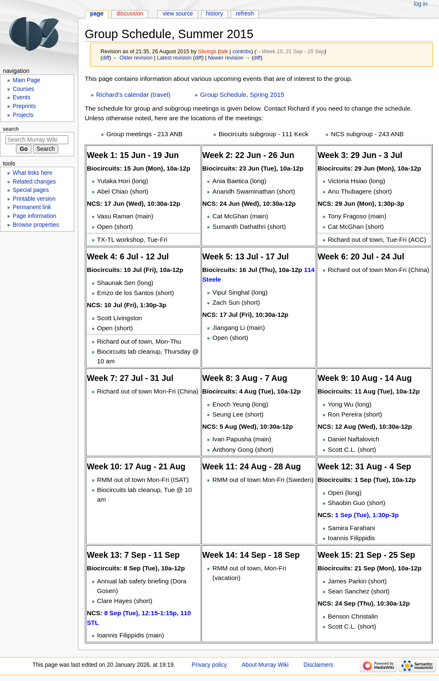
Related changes (34, 182)
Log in (421, 4)
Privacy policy (209, 665)
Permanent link (32, 207)
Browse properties (36, 225)
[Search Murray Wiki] (36, 139)
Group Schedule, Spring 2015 (242, 94)
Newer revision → (229, 57)
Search (11, 129)
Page (96, 13)
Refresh (245, 13)
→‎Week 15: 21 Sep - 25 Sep (290, 51)
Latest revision (174, 57)
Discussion (129, 13)
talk (224, 51)
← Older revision (132, 57)
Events (21, 97)
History (214, 13)
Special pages (31, 190)
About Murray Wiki (265, 665)
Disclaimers (318, 665)
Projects (23, 115)
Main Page (26, 80)
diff (105, 57)
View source (178, 13)
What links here (32, 173)
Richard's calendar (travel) (133, 94)
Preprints (24, 106)
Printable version (34, 199)
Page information (34, 216)
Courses (23, 89)
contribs (241, 51)
